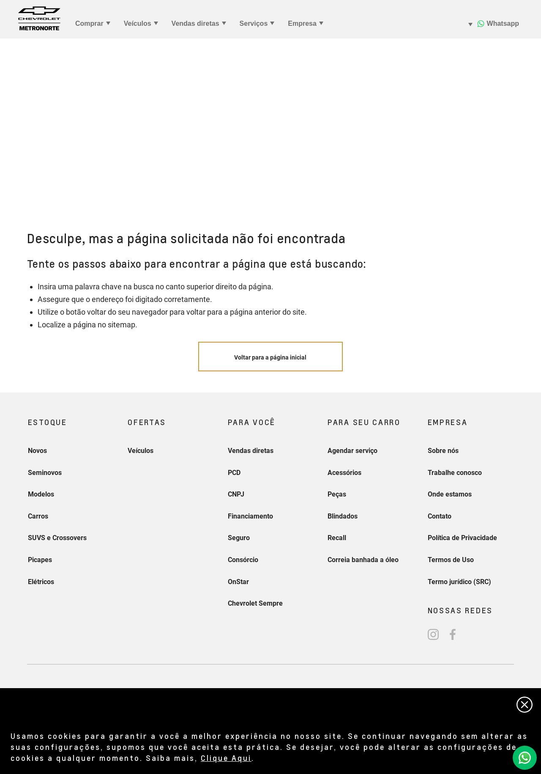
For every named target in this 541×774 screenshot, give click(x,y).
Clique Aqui (226, 758)
